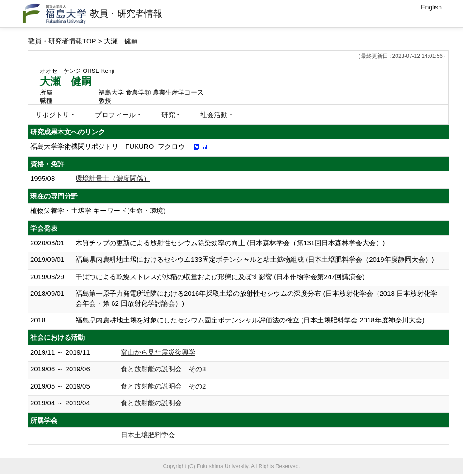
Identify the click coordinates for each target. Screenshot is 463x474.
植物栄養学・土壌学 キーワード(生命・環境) (97, 210)
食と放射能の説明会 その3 (163, 369)
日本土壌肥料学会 (148, 435)
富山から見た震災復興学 (158, 352)
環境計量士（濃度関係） (113, 178)
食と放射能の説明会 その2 (163, 386)
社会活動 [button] (213, 114)
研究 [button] (168, 114)
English (431, 7)
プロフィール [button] (115, 114)
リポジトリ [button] (52, 114)
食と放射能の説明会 (151, 403)
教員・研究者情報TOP (62, 41)
